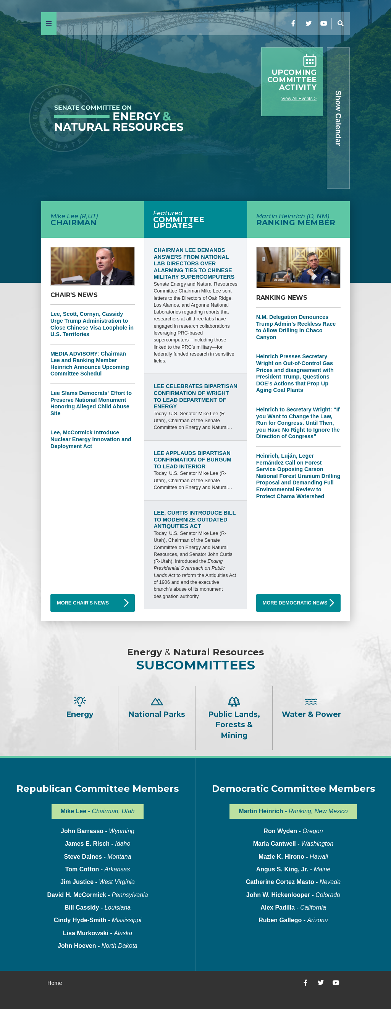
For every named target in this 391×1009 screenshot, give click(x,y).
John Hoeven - (97, 945)
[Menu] (49, 23)
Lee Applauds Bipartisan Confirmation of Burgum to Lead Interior (192, 460)
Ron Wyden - (293, 831)
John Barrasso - (97, 831)
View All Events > (299, 98)
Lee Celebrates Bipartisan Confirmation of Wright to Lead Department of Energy (195, 396)
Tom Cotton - (97, 869)
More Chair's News (83, 603)
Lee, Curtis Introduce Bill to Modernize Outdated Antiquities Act (194, 519)
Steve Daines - (97, 856)
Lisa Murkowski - (97, 933)
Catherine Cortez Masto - (293, 882)
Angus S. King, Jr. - (293, 869)
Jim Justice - (97, 882)
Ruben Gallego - (293, 920)
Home (54, 983)
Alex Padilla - (293, 907)
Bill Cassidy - (98, 907)
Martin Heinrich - (293, 811)
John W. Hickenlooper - (293, 895)
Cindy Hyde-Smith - (97, 920)
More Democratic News (295, 603)
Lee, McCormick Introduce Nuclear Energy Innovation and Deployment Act (90, 439)
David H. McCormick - (97, 895)
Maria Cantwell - (293, 843)
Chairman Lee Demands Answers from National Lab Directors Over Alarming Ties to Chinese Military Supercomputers (193, 263)
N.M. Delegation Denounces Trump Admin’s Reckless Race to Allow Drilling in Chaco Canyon (296, 327)
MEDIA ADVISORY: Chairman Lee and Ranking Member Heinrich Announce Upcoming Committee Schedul (89, 364)
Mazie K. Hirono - (293, 856)
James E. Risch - (98, 843)
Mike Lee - (98, 811)
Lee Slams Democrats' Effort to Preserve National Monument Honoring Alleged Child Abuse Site (91, 403)
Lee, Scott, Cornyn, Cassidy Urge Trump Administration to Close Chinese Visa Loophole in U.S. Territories (92, 324)
